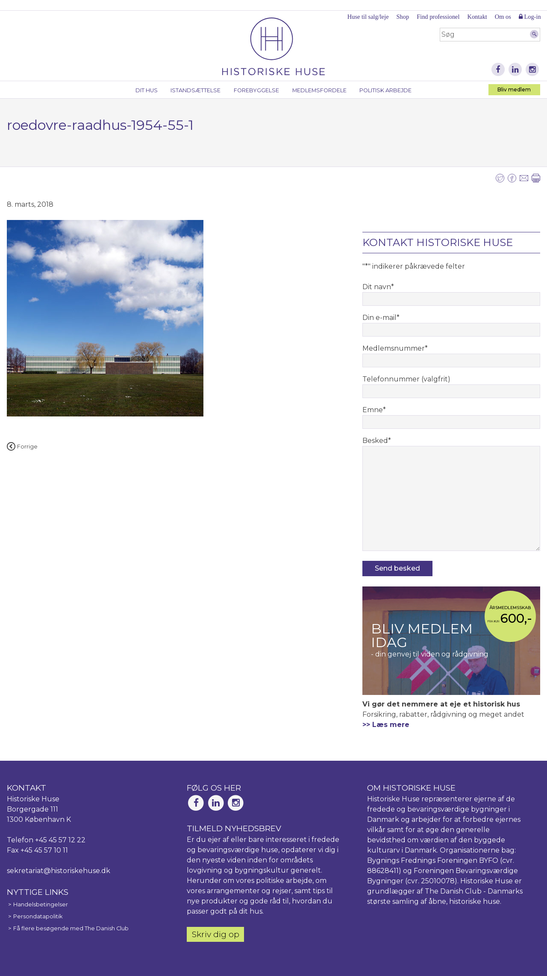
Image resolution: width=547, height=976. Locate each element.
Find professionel (438, 16)
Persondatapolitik (37, 916)
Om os (503, 16)
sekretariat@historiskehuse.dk (58, 871)
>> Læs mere (385, 725)
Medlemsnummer (395, 348)
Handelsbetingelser (40, 904)
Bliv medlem (514, 89)
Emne (374, 410)
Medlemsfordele (319, 90)
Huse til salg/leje (368, 16)
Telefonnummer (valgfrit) (406, 379)
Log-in (530, 16)
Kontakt (477, 16)
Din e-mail (381, 318)
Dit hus (146, 90)
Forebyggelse (256, 90)
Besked (376, 441)
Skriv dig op (215, 934)
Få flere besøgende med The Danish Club (71, 928)
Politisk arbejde (385, 90)
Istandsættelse (196, 90)
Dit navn (378, 287)
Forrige (22, 446)
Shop (403, 16)
